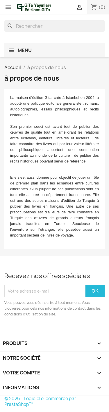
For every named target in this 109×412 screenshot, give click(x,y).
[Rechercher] (54, 26)
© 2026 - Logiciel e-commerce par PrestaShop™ (40, 401)
